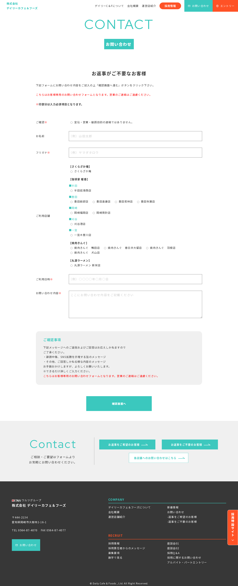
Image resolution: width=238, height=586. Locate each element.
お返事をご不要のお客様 (186, 446)
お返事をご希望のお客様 (124, 446)
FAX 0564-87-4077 (53, 530)
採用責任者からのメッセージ (126, 548)
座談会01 (173, 543)
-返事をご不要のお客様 (182, 522)
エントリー (225, 6)
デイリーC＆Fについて (109, 6)
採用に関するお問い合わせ (184, 557)
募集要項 (114, 553)
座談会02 (173, 548)
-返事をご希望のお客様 (182, 517)
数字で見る (115, 557)
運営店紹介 (149, 6)
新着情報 (173, 507)
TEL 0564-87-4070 (24, 530)
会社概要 (133, 6)
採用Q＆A (173, 553)
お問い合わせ (198, 6)
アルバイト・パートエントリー (187, 562)
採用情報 (170, 6)
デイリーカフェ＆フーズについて (129, 507)
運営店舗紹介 (116, 517)
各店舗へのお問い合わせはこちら (155, 460)
